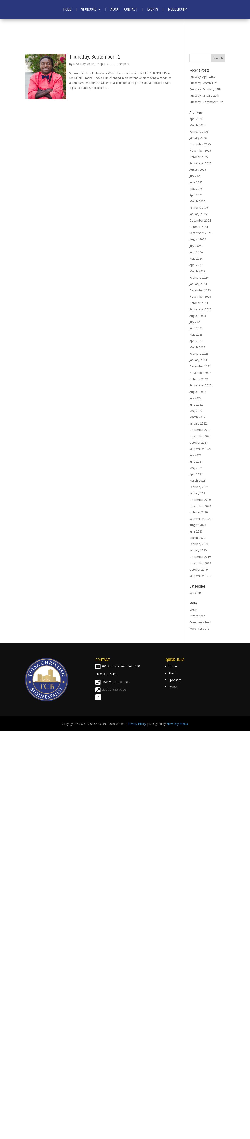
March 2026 (197, 125)
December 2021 (200, 430)
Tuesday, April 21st (202, 77)
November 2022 (200, 373)
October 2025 (198, 157)
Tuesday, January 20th (204, 95)
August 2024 (197, 239)
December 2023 (200, 290)
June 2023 (196, 328)
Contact (130, 9)
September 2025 (200, 163)
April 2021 (196, 474)
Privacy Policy (137, 724)
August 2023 (197, 316)
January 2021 (198, 493)
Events (152, 9)
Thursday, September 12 (95, 57)
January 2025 (198, 214)
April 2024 (196, 265)
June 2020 (196, 531)
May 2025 (196, 189)
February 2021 (199, 487)
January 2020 (198, 550)
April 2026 (196, 119)
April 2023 (196, 341)
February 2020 (199, 544)
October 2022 (198, 379)
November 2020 (200, 506)
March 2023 (197, 347)
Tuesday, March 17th (203, 83)
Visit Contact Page (114, 689)
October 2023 (198, 303)
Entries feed (197, 616)
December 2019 (200, 557)
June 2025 (196, 182)
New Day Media (84, 64)
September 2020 (200, 519)
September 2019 (200, 576)
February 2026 (199, 132)
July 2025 (195, 176)
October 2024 (198, 227)
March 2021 (197, 480)
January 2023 (198, 360)
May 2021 (196, 468)
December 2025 (200, 144)
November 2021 (200, 436)
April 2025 (196, 195)
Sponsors (88, 9)
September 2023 (200, 309)
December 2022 (200, 366)
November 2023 (200, 296)
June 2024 (196, 252)
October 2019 (198, 569)
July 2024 (195, 246)
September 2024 (200, 233)
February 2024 (199, 277)
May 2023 (196, 335)
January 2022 (198, 423)
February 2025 (199, 208)
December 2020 (200, 500)
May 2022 (196, 411)
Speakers (123, 64)
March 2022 (197, 417)
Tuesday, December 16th (206, 102)
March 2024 (197, 271)
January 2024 (198, 284)
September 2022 (200, 385)
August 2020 (197, 525)
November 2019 (200, 563)
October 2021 (198, 443)
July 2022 (195, 398)
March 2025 (197, 201)
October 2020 (198, 512)
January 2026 (198, 138)
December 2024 (200, 220)
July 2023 (195, 322)
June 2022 (196, 404)
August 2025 (197, 169)
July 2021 (195, 455)
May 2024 (196, 258)
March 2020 (197, 538)
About (115, 9)
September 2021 (200, 449)
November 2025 (200, 150)
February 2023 (199, 353)
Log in (193, 609)
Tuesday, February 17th (205, 89)
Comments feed (200, 622)
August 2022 (197, 392)
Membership (177, 9)
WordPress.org (199, 628)
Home (67, 9)
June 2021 (196, 461)
